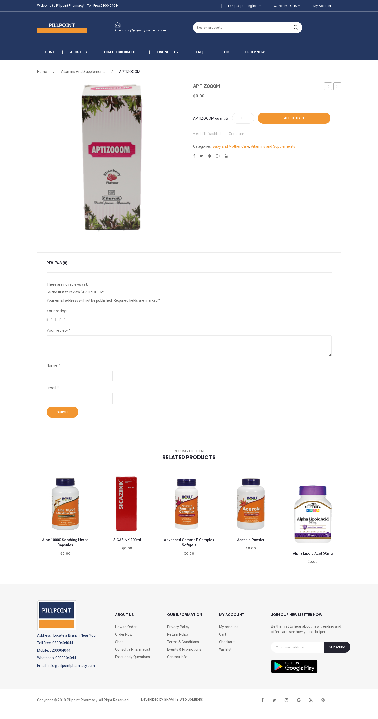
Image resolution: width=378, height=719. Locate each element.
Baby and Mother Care (231, 146)
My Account (322, 6)
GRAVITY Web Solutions (183, 699)
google (299, 700)
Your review (58, 330)
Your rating (57, 310)
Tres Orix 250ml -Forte (328, 87)
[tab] (60, 263)
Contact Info (177, 657)
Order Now (123, 634)
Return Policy (178, 634)
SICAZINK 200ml (127, 540)
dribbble (323, 700)
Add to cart (294, 118)
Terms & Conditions (183, 642)
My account (228, 627)
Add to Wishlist (208, 134)
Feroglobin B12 (337, 87)
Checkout (227, 642)
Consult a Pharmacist (132, 649)
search (296, 27)
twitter (274, 700)
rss (311, 700)
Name (53, 365)
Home (42, 72)
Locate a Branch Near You (74, 635)
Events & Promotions (184, 649)
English (252, 6)
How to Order (126, 627)
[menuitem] (49, 52)
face (262, 700)
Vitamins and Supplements (83, 72)
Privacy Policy (178, 627)
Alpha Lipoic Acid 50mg (313, 553)
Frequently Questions (132, 657)
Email (53, 388)
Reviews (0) (57, 263)
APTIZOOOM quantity (211, 118)
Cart (222, 634)
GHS (293, 6)
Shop (119, 642)
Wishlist (225, 649)
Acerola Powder (251, 540)
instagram (286, 700)
